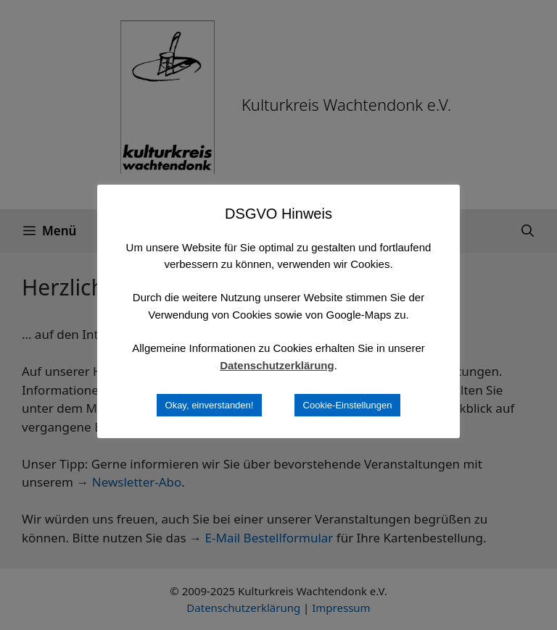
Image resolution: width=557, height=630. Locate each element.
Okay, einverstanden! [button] (209, 405)
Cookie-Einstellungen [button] (347, 405)
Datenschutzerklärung (277, 365)
